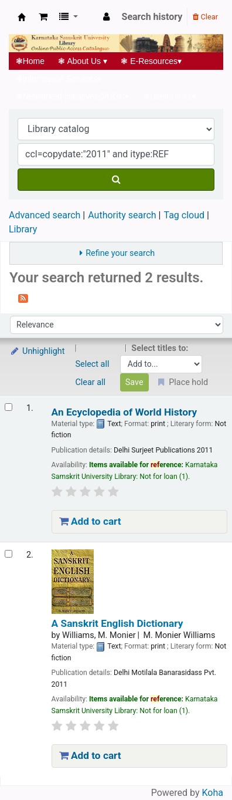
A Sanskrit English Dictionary (117, 623)
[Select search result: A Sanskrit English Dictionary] (8, 554)
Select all (93, 364)
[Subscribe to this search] (23, 297)
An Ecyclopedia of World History (124, 412)
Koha (212, 792)
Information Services (58, 78)
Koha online (22, 17)
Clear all (91, 382)
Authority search (122, 215)
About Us (83, 61)
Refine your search (120, 253)
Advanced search (44, 215)
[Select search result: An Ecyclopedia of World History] (8, 407)
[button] (43, 17)
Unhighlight (37, 351)
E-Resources (151, 61)
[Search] (116, 179)
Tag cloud (183, 215)
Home (30, 61)
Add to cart (90, 521)
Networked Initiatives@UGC (72, 96)
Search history (152, 16)
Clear (205, 16)
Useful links (169, 96)
